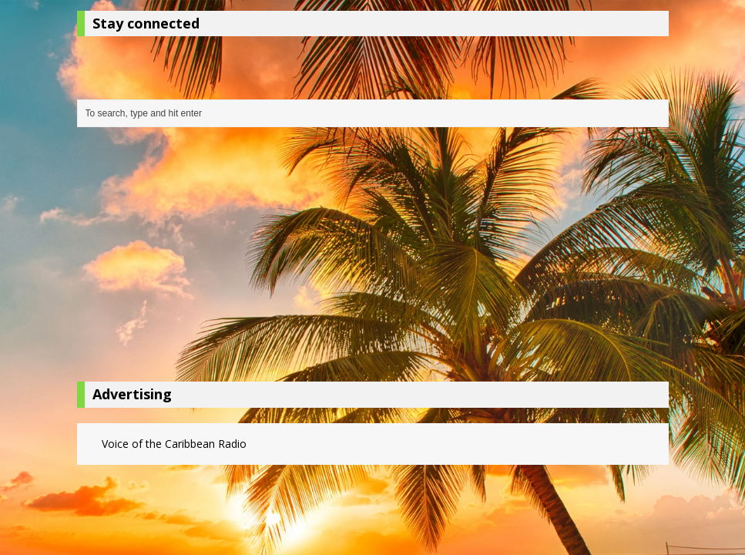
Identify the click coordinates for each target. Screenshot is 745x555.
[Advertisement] (373, 258)
